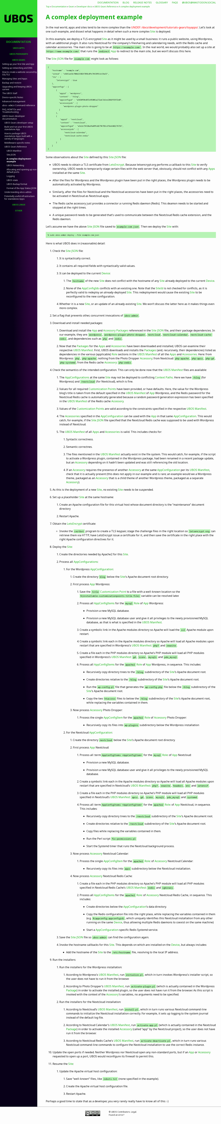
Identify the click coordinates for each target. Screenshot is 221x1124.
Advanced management (13, 101)
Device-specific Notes (12, 97)
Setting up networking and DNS (17, 67)
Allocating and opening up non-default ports (22, 171)
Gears (72, 6)
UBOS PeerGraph (18, 54)
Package (71, 990)
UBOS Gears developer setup (18, 122)
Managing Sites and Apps (14, 78)
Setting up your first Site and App (18, 64)
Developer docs (84, 6)
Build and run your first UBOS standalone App (18, 128)
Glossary (162, 2)
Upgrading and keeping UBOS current (17, 88)
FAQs (175, 2)
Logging (11, 176)
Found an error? (116, 1114)
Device (106, 273)
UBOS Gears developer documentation (13, 117)
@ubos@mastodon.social (199, 2)
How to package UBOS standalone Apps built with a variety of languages (18, 136)
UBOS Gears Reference (15, 146)
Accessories (118, 346)
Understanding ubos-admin (18, 192)
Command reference (18, 105)
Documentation (107, 2)
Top (48, 6)
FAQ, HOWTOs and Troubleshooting (11, 111)
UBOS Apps (18, 48)
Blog (126, 2)
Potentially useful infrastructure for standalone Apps (19, 197)
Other (18, 210)
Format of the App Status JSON (21, 188)
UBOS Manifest (14, 150)
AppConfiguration (112, 416)
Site (152, 31)
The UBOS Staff (9, 93)
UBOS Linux (18, 204)
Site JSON (11, 154)
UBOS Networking (15, 165)
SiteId (159, 288)
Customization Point (113, 592)
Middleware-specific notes (17, 142)
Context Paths (164, 377)
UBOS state (12, 180)
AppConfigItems (104, 603)
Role (114, 354)
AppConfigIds (90, 288)
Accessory (109, 330)
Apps (211, 169)
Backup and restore (11, 82)
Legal (133, 1111)
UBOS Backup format (17, 184)
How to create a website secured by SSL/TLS (19, 73)
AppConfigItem (113, 717)
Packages (122, 330)
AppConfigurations (77, 377)
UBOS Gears (18, 60)
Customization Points (102, 389)
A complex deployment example (19, 160)
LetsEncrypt (116, 164)
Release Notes (142, 2)
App (113, 51)
